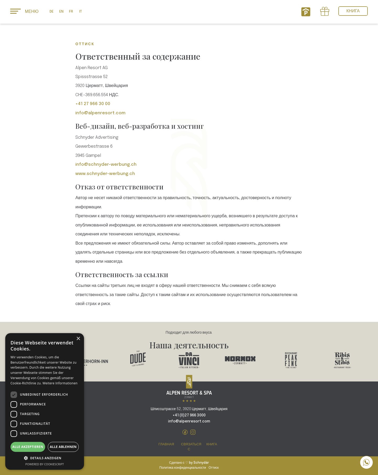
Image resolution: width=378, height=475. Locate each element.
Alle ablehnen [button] (63, 447)
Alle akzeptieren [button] (27, 447)
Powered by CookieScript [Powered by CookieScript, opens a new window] (44, 464)
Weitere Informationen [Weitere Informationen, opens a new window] (60, 383)
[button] (44, 458)
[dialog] (44, 401)
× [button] (78, 339)
